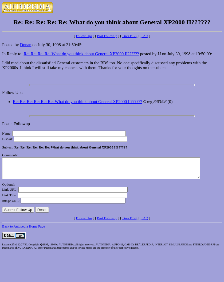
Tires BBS (129, 36)
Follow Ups (84, 36)
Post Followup (107, 36)
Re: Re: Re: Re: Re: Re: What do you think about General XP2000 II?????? (77, 101)
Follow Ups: (12, 92)
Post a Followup (16, 124)
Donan (26, 44)
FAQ (145, 36)
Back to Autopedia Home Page (23, 230)
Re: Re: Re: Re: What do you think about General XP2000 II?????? (81, 54)
